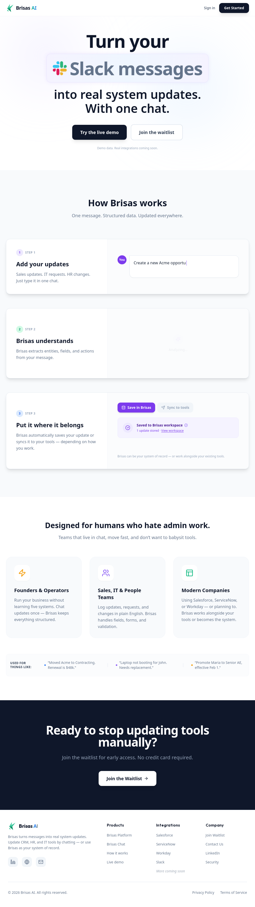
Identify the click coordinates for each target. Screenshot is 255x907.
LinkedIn (213, 853)
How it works (117, 853)
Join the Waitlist (128, 778)
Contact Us (214, 844)
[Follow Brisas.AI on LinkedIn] (13, 862)
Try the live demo (99, 132)
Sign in (209, 7)
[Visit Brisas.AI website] (27, 862)
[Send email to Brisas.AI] (41, 862)
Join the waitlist (156, 132)
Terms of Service (233, 892)
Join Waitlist (215, 835)
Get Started (234, 7)
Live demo (115, 862)
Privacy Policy (203, 892)
